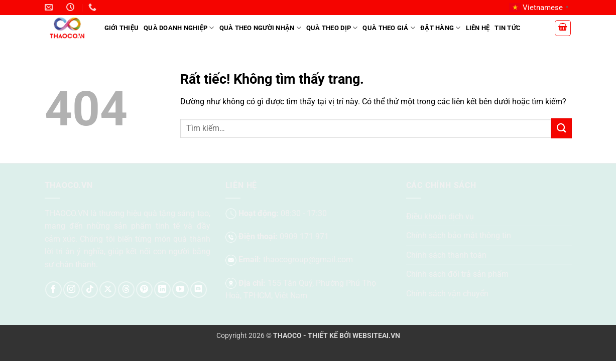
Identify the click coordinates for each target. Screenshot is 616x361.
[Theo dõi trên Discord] (198, 289)
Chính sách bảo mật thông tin (458, 235)
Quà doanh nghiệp (179, 28)
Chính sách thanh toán (446, 255)
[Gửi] (561, 128)
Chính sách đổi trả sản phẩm (457, 274)
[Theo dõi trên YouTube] (180, 289)
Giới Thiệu (121, 28)
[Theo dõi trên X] (107, 289)
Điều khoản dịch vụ (440, 216)
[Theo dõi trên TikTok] (89, 289)
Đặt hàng (440, 28)
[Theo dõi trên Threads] (126, 289)
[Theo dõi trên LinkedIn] (162, 289)
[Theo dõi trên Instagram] (71, 289)
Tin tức (508, 28)
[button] (563, 28)
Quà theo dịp (332, 28)
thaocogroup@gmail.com (308, 259)
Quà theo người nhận (260, 28)
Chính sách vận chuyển (447, 293)
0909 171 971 (304, 236)
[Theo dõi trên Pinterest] (144, 289)
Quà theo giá (388, 28)
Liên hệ (478, 28)
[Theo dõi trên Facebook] (53, 289)
